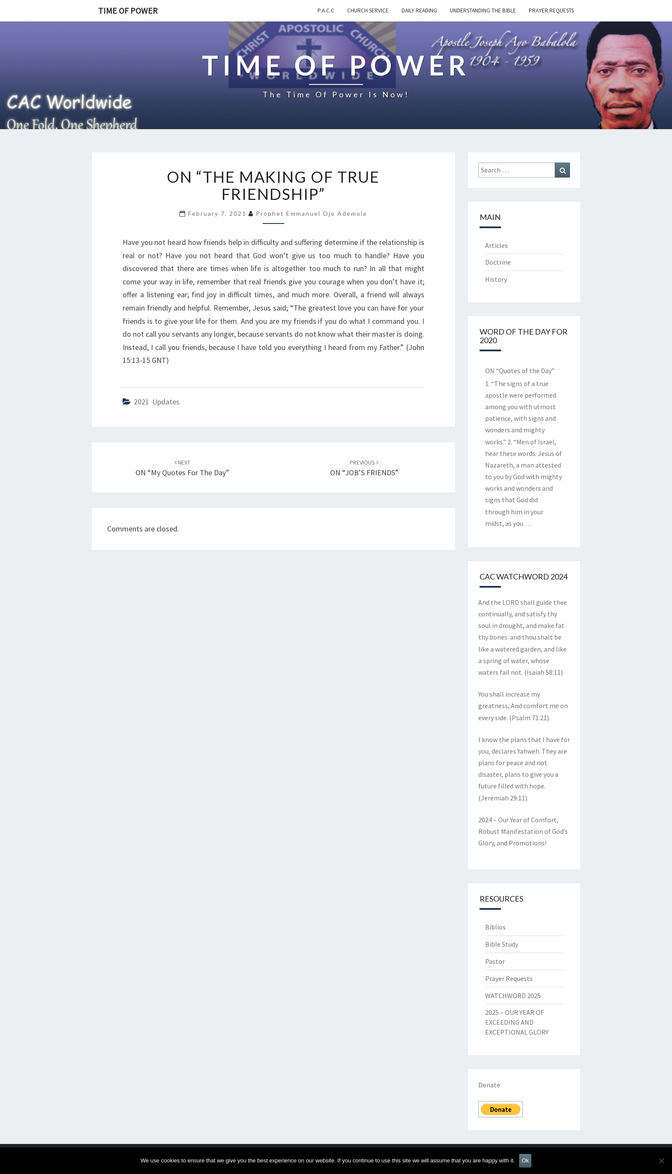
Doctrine (498, 262)
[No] (661, 1160)
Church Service (368, 10)
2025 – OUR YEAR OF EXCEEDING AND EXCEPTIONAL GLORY (517, 1022)
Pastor (495, 961)
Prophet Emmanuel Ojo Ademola (311, 213)
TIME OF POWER (128, 10)
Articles (496, 245)
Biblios (495, 927)
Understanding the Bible (483, 10)
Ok (525, 1160)
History (496, 279)
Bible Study (501, 944)
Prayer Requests (551, 10)
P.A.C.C (326, 10)
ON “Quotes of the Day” (520, 370)
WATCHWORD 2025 (513, 995)
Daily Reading (419, 10)
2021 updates (157, 402)
